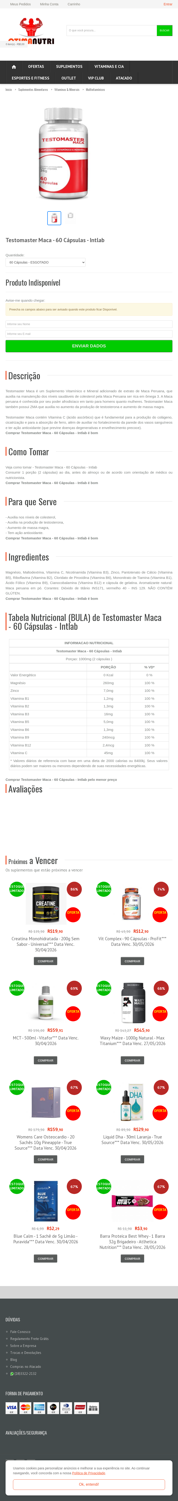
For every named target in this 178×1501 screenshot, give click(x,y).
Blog (13, 1359)
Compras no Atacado (25, 1366)
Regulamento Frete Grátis (29, 1338)
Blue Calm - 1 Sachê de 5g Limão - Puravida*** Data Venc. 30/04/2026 (45, 1238)
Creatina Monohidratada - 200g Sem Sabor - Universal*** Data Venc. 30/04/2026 (45, 944)
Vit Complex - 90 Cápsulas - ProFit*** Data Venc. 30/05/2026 (132, 941)
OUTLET (68, 78)
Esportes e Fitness (30, 78)
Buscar (164, 30)
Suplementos (69, 66)
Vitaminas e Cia (109, 66)
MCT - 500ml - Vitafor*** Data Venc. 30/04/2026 (46, 1040)
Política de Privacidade (88, 1473)
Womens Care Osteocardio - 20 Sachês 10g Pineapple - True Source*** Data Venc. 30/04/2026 (45, 1142)
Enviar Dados (89, 345)
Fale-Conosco (20, 1331)
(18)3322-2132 (23, 1373)
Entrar (168, 4)
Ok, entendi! (89, 1484)
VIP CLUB (96, 78)
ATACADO (124, 78)
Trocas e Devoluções (25, 1352)
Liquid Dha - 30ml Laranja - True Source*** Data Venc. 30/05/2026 (132, 1139)
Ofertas (36, 66)
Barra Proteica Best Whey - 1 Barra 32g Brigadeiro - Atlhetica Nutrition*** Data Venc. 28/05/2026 (132, 1241)
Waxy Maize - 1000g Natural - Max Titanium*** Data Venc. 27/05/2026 (132, 1040)
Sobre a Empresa (23, 1345)
